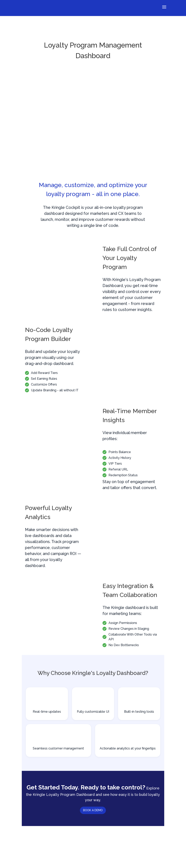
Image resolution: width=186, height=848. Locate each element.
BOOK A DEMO (93, 810)
